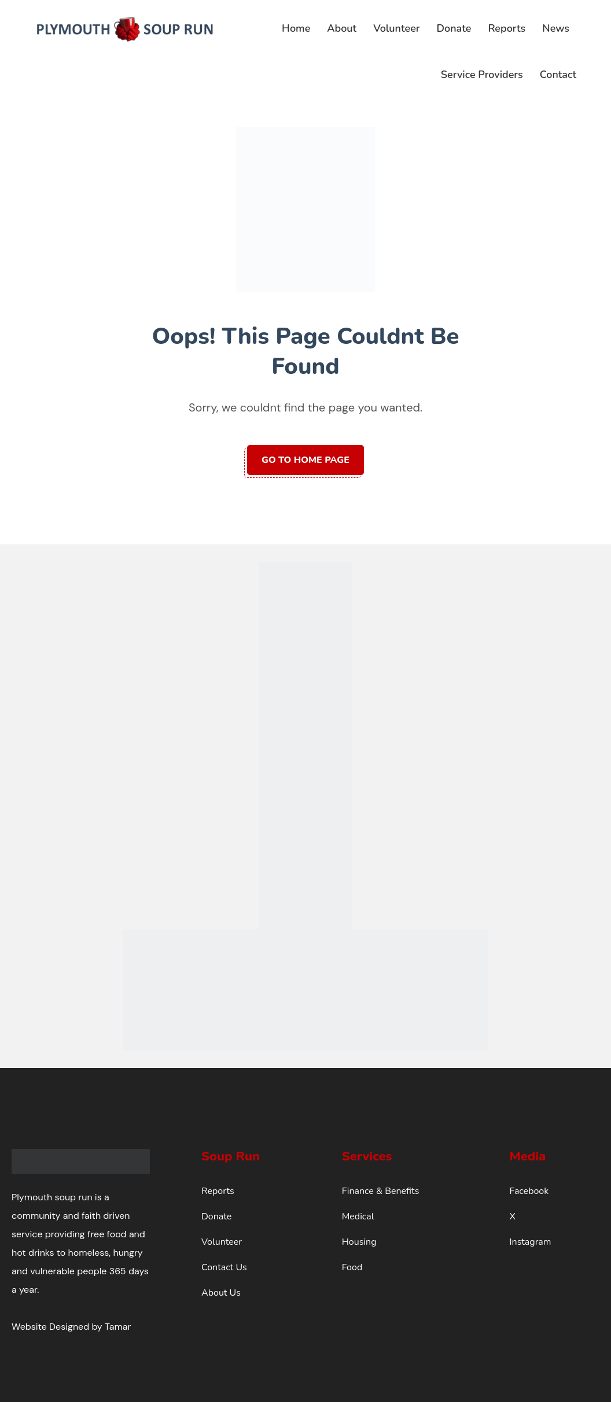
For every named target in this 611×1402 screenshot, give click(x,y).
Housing (359, 1242)
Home (296, 28)
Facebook (529, 1191)
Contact (558, 74)
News (555, 28)
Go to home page (305, 460)
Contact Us (224, 1267)
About (341, 28)
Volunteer (396, 28)
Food (352, 1267)
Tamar (118, 1327)
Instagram (530, 1242)
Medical (358, 1216)
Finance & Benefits (380, 1191)
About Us (221, 1292)
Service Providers (482, 74)
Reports (506, 28)
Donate (454, 28)
